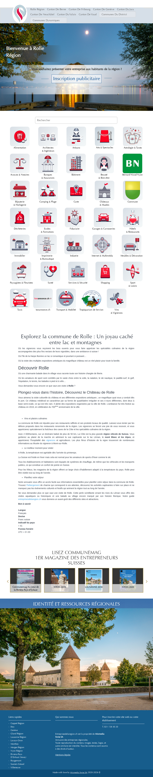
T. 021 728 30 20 (110, 727)
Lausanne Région (18, 737)
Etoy (12, 727)
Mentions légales (62, 755)
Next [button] (146, 580)
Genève (14, 730)
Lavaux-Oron (17, 740)
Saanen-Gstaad (17, 764)
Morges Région (17, 747)
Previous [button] (7, 580)
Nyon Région (17, 751)
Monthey (15, 744)
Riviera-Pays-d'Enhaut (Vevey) (18, 755)
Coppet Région (17, 723)
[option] (77, 580)
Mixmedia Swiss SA (78, 772)
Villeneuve (15, 767)
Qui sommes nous (64, 717)
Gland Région (17, 733)
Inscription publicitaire (76, 78)
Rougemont (16, 760)
